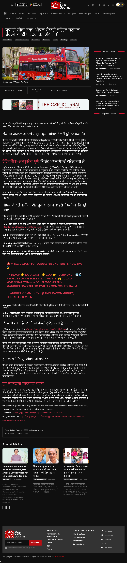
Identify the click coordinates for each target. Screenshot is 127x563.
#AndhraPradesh (20, 286)
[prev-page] (4, 507)
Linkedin (108, 540)
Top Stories (35, 40)
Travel (55, 40)
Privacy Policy (29, 548)
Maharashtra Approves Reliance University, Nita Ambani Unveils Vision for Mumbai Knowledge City (15, 471)
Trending (64, 40)
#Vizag (66, 278)
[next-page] (8, 507)
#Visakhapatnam (19, 282)
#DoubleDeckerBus (47, 282)
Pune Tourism (10, 433)
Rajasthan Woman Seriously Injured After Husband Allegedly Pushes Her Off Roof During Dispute (108, 61)
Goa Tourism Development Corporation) (23, 227)
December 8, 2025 (19, 297)
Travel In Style (22, 433)
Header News (7, 40)
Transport (46, 40)
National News (101, 68)
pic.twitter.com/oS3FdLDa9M (55, 286)
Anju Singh (19, 90)
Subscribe (35, 543)
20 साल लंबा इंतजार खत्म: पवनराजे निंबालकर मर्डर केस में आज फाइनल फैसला (76, 471)
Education (6, 479)
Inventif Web (59, 557)
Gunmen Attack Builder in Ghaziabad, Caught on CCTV (109, 91)
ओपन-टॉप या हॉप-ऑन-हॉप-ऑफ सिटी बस (46, 329)
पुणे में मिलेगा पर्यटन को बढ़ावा (23, 383)
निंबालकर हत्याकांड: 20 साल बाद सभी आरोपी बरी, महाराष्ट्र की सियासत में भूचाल (45, 471)
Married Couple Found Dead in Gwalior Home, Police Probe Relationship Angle (108, 103)
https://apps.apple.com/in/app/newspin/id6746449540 (38, 413)
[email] (17, 543)
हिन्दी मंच (73, 40)
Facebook (108, 531)
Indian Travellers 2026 (19, 430)
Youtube (108, 548)
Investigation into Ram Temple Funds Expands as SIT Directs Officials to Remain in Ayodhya (109, 77)
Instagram (109, 535)
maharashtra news (22, 40)
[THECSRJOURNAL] (61, 5)
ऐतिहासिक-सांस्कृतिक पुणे (20, 161)
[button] (12, 5)
